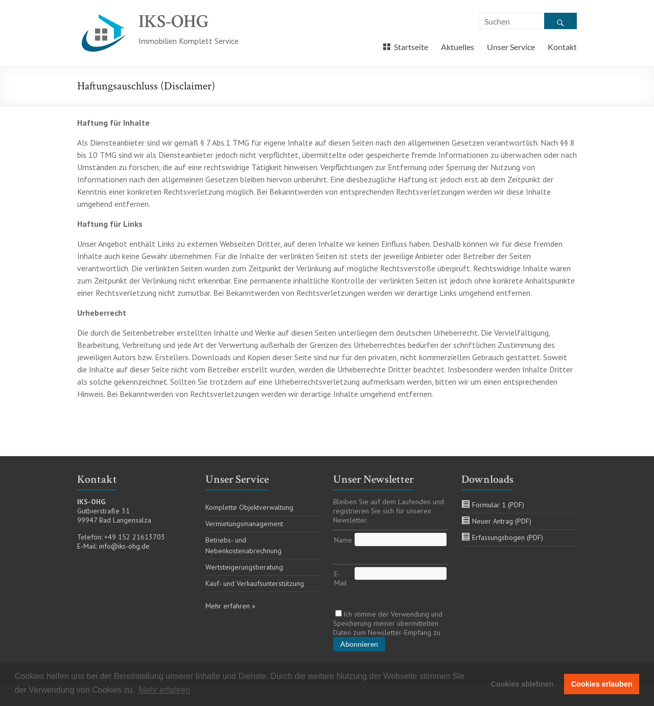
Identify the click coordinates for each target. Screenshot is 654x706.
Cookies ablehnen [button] (522, 684)
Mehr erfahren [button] (164, 690)
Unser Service (511, 47)
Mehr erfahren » (230, 605)
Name (343, 540)
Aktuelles (457, 47)
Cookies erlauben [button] (602, 684)
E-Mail (340, 578)
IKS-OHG (173, 22)
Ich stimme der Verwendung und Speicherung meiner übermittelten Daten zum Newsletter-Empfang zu (387, 623)
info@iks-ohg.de (124, 546)
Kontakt (562, 47)
